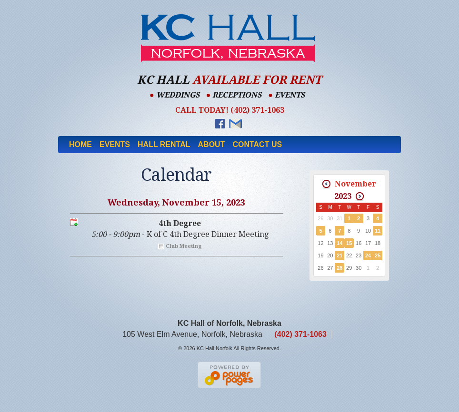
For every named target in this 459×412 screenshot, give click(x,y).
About (211, 144)
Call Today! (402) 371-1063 (229, 110)
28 (339, 268)
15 (349, 243)
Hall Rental (164, 144)
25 (377, 255)
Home (80, 144)
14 (339, 243)
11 (377, 231)
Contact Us (257, 144)
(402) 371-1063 (300, 334)
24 (368, 255)
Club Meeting (184, 246)
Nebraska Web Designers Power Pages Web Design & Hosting (230, 375)
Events (115, 144)
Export (74, 222)
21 (339, 255)
